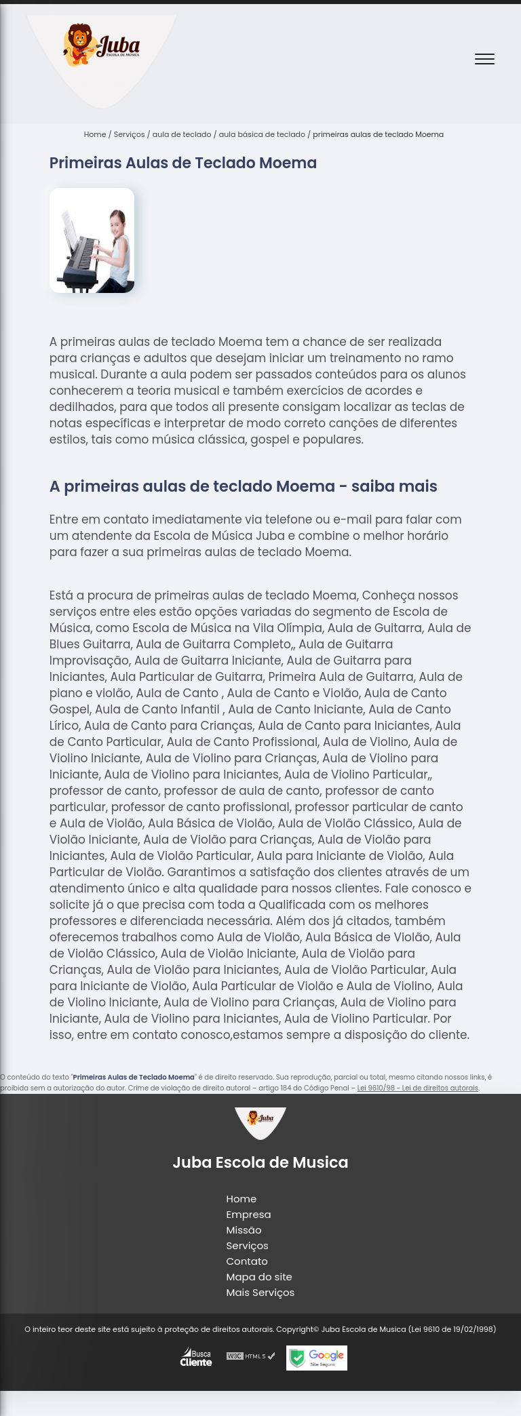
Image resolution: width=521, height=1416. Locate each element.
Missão (244, 1230)
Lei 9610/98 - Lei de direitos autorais (418, 1088)
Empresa (249, 1214)
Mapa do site (259, 1277)
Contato (247, 1261)
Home (242, 1199)
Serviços (248, 1245)
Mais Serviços (261, 1292)
